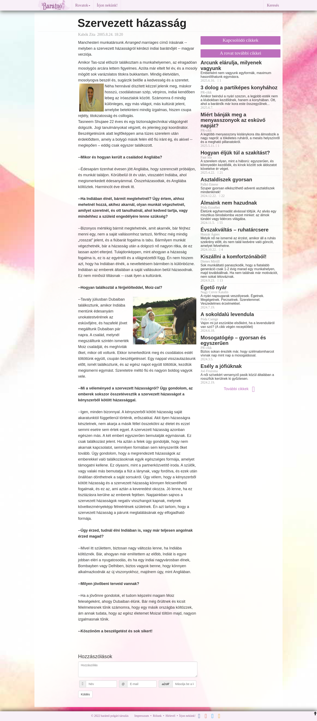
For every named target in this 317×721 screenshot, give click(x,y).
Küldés (85, 694)
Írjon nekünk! (107, 5)
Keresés (273, 5)
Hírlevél (170, 715)
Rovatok (82, 5)
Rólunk (157, 715)
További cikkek (240, 389)
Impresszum (141, 715)
